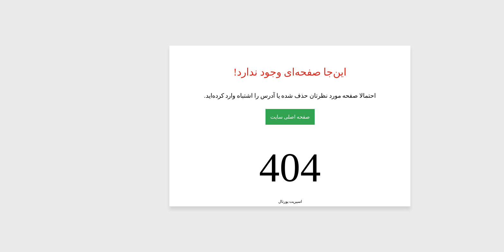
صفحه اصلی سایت (252, 117)
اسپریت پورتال (252, 201)
